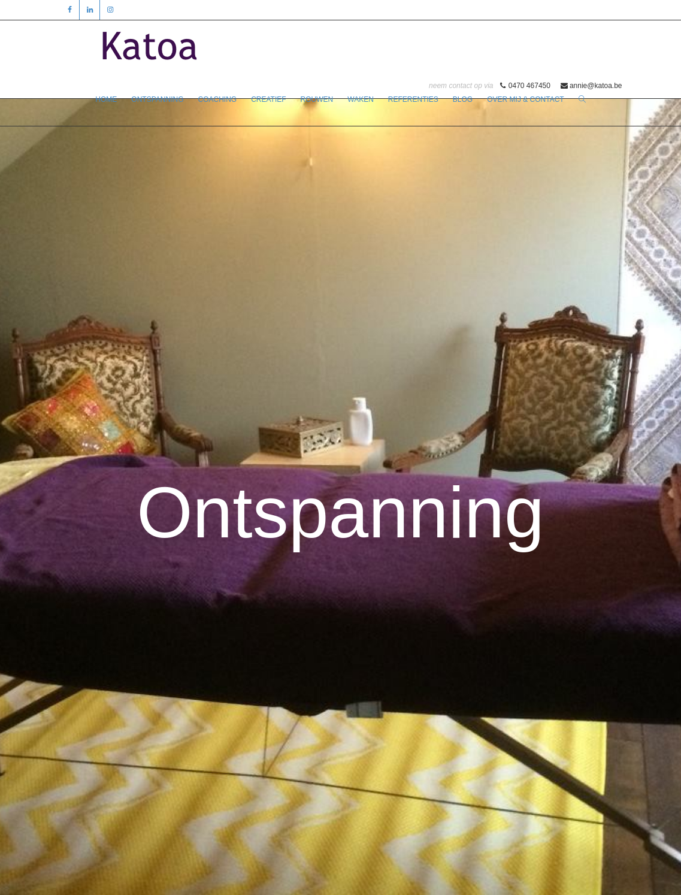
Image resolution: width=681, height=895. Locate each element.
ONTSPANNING (157, 99)
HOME (106, 99)
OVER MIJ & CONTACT (525, 99)
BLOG (463, 99)
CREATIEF (268, 99)
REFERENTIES (413, 99)
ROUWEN (317, 99)
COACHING (217, 99)
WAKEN (360, 99)
